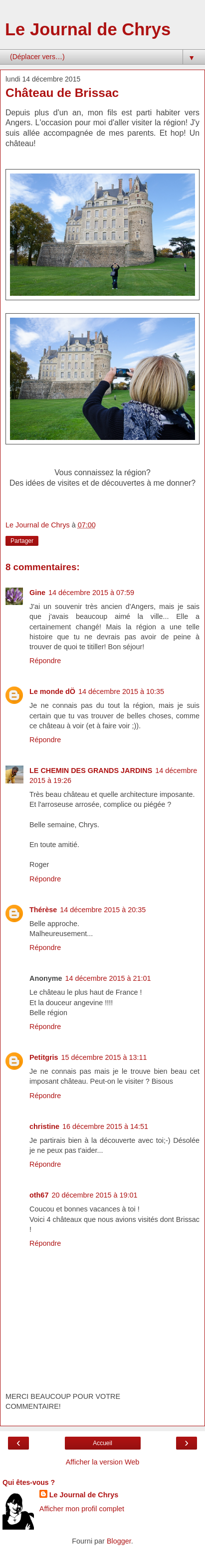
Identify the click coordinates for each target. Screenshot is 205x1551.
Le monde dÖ (52, 691)
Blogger (119, 1541)
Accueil (102, 1443)
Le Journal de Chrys (88, 29)
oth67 (38, 1195)
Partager (21, 540)
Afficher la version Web (102, 1462)
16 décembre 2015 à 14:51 (105, 1126)
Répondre (45, 661)
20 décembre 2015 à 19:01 (94, 1195)
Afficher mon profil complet (81, 1509)
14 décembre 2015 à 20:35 (103, 910)
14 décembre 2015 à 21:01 (108, 978)
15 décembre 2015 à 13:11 (104, 1057)
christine (44, 1126)
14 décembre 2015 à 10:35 (121, 691)
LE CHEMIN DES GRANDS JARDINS (90, 771)
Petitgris (43, 1057)
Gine (37, 593)
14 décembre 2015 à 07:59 (91, 593)
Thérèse (43, 910)
